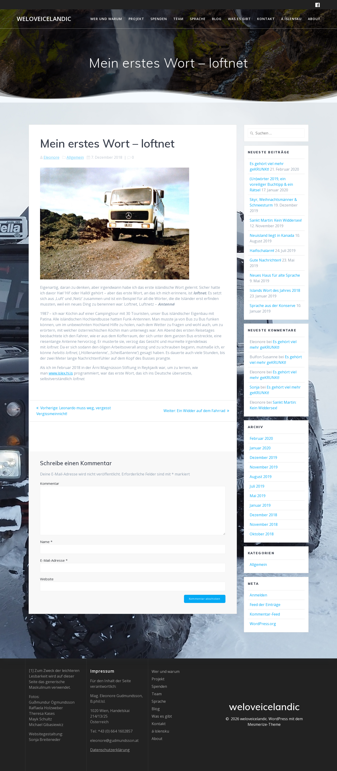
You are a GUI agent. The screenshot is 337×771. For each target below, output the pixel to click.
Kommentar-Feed (265, 614)
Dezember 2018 (263, 514)
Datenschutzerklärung (110, 749)
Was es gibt (239, 19)
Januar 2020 (260, 448)
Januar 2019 (260, 505)
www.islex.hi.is (61, 373)
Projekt (136, 19)
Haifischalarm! (262, 250)
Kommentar (49, 483)
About (314, 19)
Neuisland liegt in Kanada (272, 235)
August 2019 (261, 476)
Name (46, 541)
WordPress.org (263, 623)
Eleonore (51, 157)
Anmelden (258, 595)
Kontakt (266, 19)
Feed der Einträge (265, 604)
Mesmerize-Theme (264, 724)
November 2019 (264, 467)
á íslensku (291, 19)
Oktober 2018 (262, 534)
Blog (216, 19)
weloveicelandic (44, 19)
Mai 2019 (258, 495)
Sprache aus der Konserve (272, 305)
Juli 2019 (257, 486)
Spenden (158, 19)
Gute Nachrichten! (265, 260)
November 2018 (264, 524)
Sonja (254, 387)
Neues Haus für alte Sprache (275, 275)
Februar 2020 (261, 438)
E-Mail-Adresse (54, 560)
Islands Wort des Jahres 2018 (275, 290)
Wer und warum (106, 19)
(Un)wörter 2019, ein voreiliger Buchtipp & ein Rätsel (271, 184)
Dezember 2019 (263, 457)
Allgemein (75, 157)
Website (47, 578)
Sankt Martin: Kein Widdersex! (276, 220)
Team (178, 19)
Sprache (198, 19)
